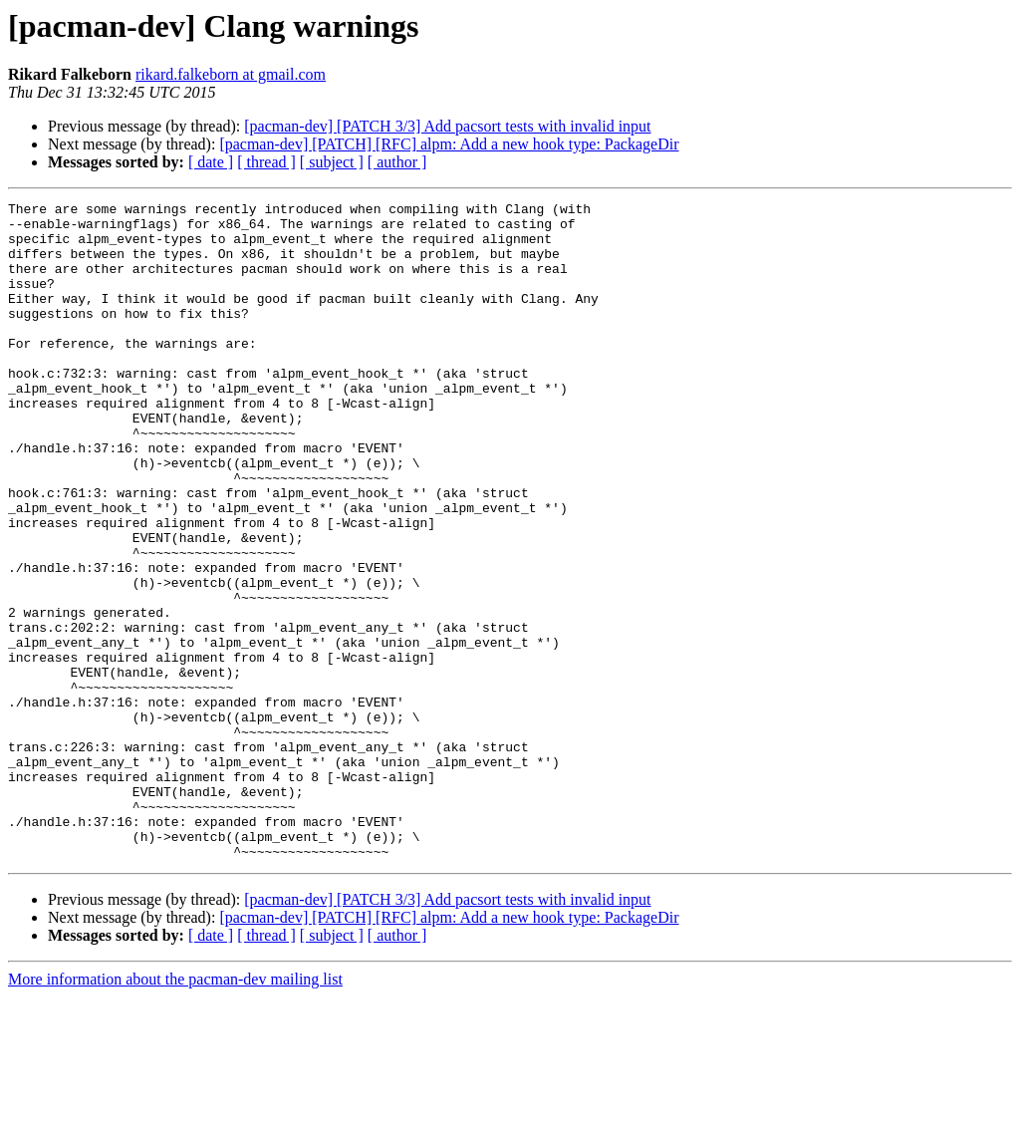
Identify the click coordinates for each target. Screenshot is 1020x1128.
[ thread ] (266, 161)
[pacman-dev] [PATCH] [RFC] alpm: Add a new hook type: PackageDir (448, 144)
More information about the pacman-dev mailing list (175, 1110)
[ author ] (397, 161)
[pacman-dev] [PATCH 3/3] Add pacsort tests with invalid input (447, 126)
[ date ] (210, 161)
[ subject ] (332, 161)
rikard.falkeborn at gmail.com (230, 74)
